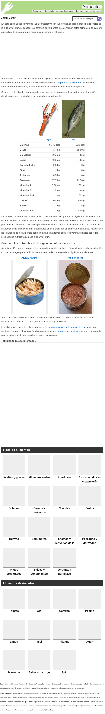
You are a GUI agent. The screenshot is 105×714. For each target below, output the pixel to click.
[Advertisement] (52, 55)
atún (73, 140)
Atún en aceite (75, 258)
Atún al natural (29, 258)
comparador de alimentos (69, 82)
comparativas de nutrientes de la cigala (68, 327)
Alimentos (92, 6)
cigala (48, 140)
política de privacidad (37, 710)
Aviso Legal (50, 710)
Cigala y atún (8, 17)
